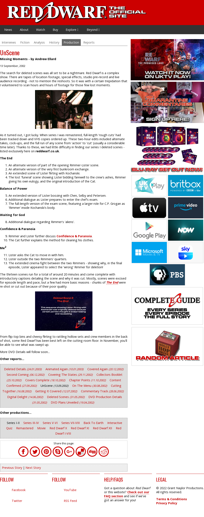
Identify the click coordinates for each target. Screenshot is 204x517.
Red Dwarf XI (80, 428)
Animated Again (64, 369)
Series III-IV (31, 423)
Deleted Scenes (66, 397)
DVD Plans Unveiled (72, 402)
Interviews (9, 42)
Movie (42, 428)
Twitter (17, 501)
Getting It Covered (56, 391)
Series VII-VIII (71, 423)
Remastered (25, 428)
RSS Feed (70, 501)
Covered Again (105, 369)
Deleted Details (23, 369)
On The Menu (90, 386)
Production (71, 42)
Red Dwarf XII (103, 428)
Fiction (25, 42)
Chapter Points (88, 380)
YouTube (70, 490)
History (54, 42)
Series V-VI (50, 423)
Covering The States (71, 375)
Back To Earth (94, 423)
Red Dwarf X (59, 428)
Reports (89, 42)
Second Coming (26, 375)
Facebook (19, 490)
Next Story (33, 468)
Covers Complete (45, 380)
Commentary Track (102, 391)
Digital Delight (25, 397)
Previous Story (12, 468)
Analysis (39, 42)
